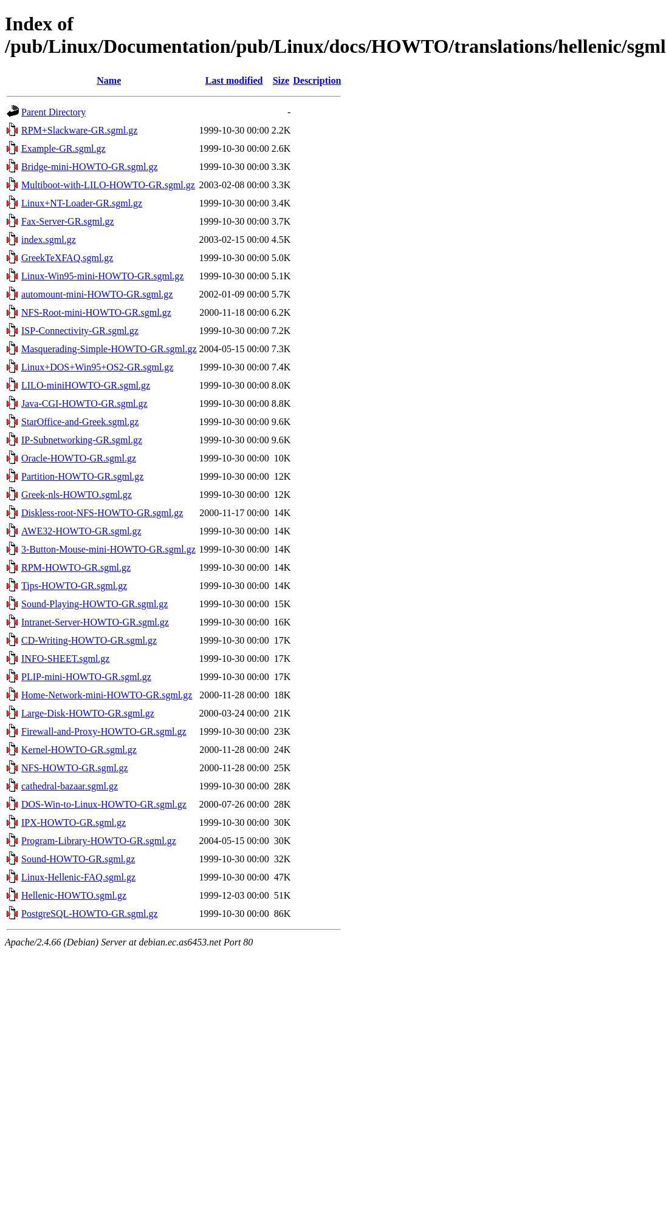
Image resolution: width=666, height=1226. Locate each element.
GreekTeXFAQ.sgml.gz (67, 258)
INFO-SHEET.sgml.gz (65, 658)
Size (281, 80)
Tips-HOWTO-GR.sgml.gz (74, 586)
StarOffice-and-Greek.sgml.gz (80, 422)
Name (109, 80)
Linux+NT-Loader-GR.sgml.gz (81, 203)
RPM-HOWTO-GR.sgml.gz (76, 567)
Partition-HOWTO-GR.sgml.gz (82, 476)
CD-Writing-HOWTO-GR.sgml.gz (89, 640)
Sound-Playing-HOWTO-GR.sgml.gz (94, 604)
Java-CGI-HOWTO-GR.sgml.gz (84, 403)
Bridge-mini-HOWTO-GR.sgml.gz (89, 167)
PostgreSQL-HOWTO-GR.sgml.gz (89, 913)
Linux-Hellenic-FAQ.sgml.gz (78, 877)
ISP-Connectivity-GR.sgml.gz (80, 330)
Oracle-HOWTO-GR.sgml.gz (78, 458)
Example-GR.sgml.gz (63, 148)
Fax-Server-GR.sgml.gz (67, 221)
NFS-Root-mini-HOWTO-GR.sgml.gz (96, 312)
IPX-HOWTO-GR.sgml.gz (73, 822)
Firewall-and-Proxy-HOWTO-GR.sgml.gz (104, 731)
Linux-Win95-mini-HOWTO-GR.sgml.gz (102, 276)
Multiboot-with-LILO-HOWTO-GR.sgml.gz (108, 185)
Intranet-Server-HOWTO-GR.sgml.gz (95, 622)
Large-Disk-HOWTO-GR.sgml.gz (87, 713)
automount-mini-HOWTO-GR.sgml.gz (97, 294)
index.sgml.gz (48, 239)
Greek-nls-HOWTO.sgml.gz (76, 494)
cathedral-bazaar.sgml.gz (69, 786)
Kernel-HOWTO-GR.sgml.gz (79, 749)
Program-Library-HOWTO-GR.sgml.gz (98, 841)
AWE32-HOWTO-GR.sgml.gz (81, 531)
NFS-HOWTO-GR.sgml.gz (74, 768)
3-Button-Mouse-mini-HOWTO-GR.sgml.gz (108, 549)
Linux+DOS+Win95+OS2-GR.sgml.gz (97, 367)
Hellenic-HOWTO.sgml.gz (73, 895)
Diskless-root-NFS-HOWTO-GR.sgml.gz (102, 513)
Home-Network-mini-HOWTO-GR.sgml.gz (106, 695)
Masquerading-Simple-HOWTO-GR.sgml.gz (109, 349)
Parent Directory (53, 112)
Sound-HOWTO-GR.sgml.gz (78, 859)
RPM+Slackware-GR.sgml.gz (79, 130)
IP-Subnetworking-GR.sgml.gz (81, 440)
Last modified (234, 80)
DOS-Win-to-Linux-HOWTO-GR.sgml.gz (104, 804)
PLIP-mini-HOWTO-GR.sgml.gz (86, 677)
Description (317, 80)
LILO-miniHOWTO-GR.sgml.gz (85, 385)
